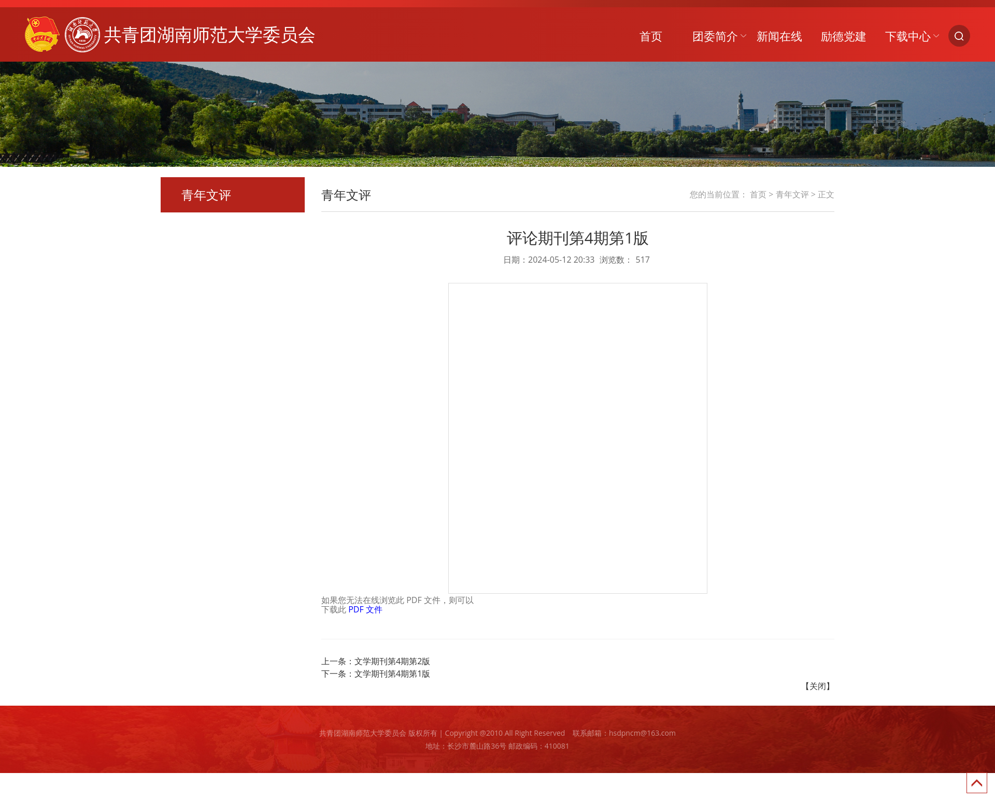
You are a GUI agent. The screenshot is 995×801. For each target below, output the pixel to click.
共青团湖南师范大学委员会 (170, 34)
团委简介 (715, 36)
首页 (650, 36)
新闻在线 (779, 36)
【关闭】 (817, 686)
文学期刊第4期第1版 (392, 673)
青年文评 (792, 194)
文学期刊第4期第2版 (392, 661)
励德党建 (843, 36)
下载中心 (908, 36)
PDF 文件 (365, 609)
